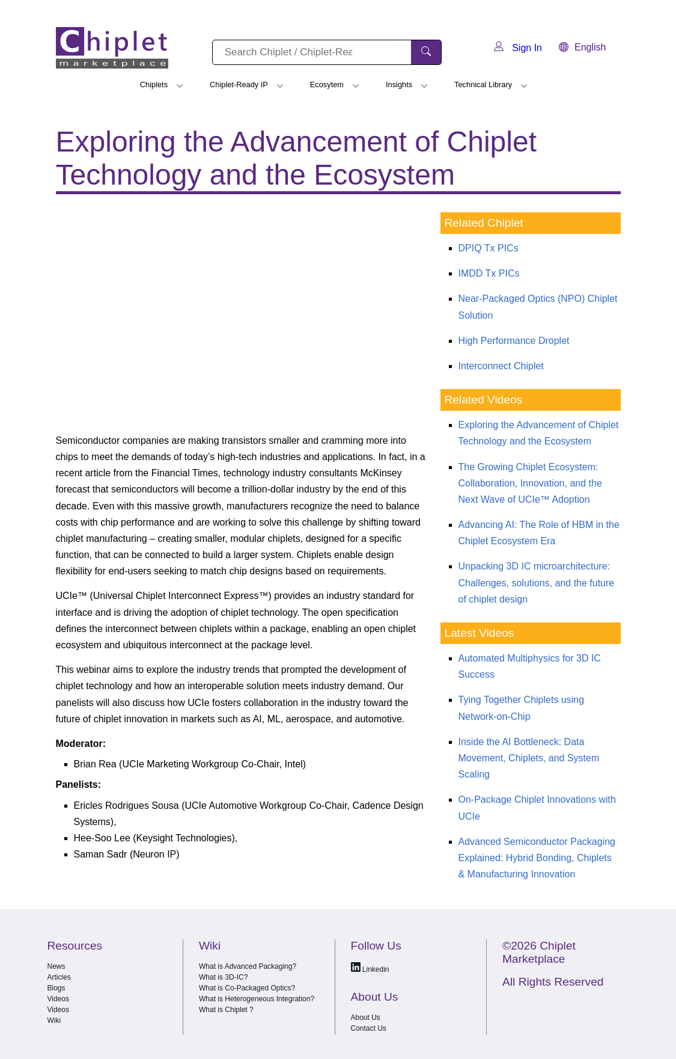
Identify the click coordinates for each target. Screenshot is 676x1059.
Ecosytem (327, 84)
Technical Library (483, 84)
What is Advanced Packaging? (247, 966)
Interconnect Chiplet (501, 366)
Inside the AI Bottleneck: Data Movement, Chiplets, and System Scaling (529, 758)
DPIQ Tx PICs (488, 248)
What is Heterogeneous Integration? (256, 999)
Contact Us (368, 1028)
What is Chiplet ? (226, 1009)
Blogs (56, 988)
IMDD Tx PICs (489, 273)
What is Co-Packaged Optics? (247, 988)
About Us (365, 1017)
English (582, 47)
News (56, 966)
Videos (58, 999)
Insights (399, 84)
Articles (59, 977)
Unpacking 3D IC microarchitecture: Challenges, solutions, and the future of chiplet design (536, 582)
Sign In (518, 48)
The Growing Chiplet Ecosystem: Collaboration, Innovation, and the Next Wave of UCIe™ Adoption (530, 483)
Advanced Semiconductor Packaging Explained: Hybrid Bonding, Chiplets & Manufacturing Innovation (537, 857)
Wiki (54, 1020)
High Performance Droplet (514, 341)
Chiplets (154, 84)
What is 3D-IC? (223, 977)
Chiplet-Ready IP (239, 84)
